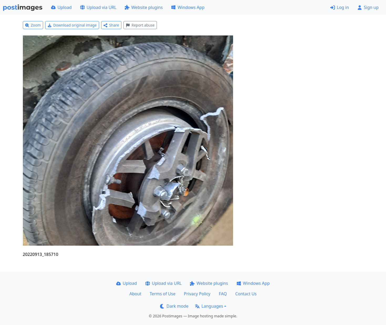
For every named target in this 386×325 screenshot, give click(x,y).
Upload (61, 7)
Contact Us (245, 294)
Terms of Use (163, 294)
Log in (339, 7)
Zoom (33, 25)
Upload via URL (98, 7)
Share (111, 25)
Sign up (368, 7)
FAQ (223, 294)
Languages (209, 306)
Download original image (72, 25)
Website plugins (144, 7)
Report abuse (140, 25)
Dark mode (174, 306)
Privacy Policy (197, 294)
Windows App (187, 7)
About (135, 294)
